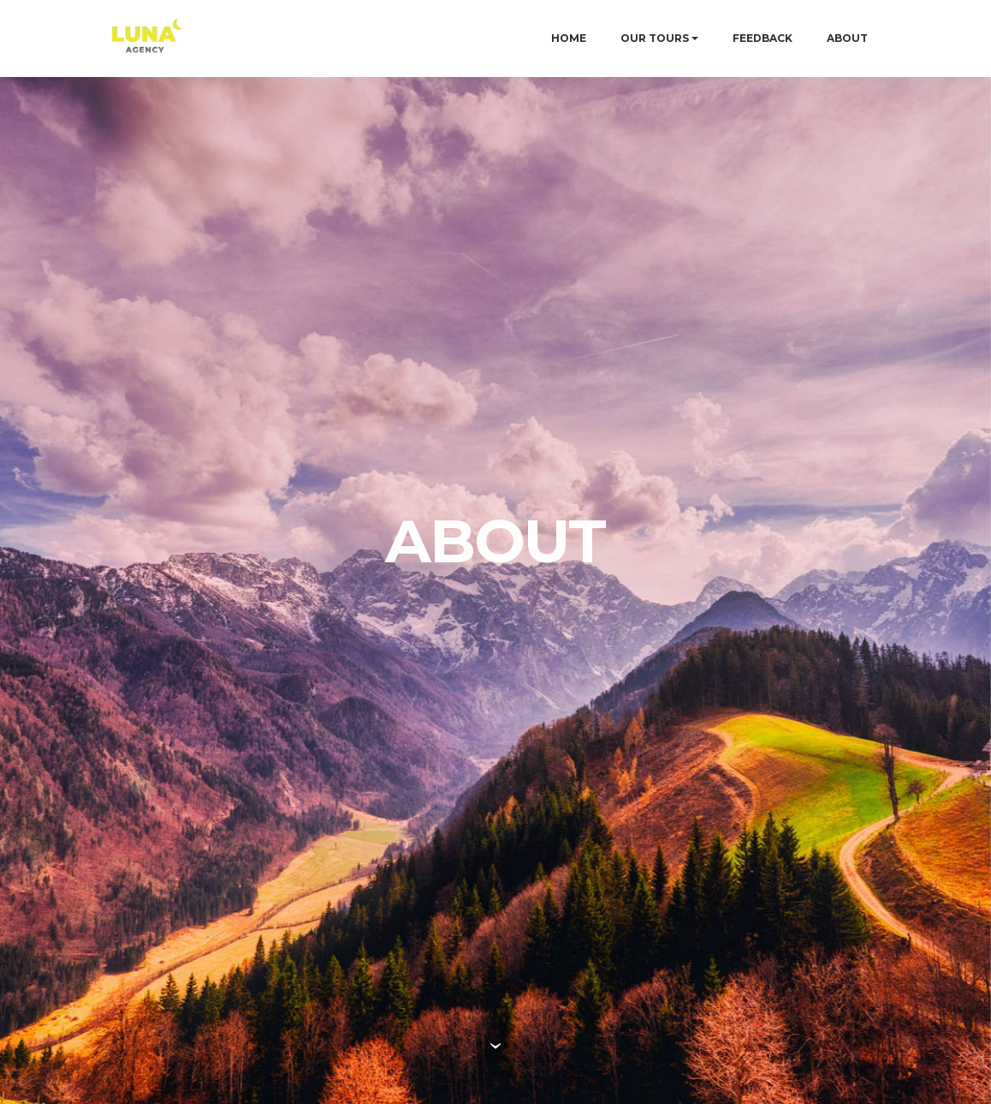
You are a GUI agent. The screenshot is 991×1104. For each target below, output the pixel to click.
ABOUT (847, 38)
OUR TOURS (654, 38)
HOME (568, 38)
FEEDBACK (762, 38)
